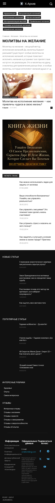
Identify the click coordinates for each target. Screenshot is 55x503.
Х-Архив (5, 108)
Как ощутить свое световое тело (32, 303)
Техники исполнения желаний (17, 25)
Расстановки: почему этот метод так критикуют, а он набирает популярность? (34, 291)
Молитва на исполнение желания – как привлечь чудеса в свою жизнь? (26, 103)
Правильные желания (39, 21)
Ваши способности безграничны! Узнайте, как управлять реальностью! (34, 198)
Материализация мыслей (15, 21)
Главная (5, 36)
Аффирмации (9, 13)
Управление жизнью (13, 29)
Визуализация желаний (29, 13)
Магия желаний (33, 17)
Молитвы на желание (10, 97)
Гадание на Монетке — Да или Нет (33, 324)
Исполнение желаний (13, 17)
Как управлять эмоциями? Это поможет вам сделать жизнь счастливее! (33, 212)
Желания (14, 36)
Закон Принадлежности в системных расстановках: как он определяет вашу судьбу (35, 278)
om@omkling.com (29, 452)
